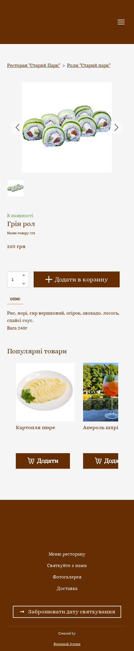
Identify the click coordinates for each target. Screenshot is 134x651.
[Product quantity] (16, 279)
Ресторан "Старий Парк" (33, 65)
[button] (23, 275)
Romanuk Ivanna (67, 644)
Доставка (67, 588)
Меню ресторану (67, 554)
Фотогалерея (67, 577)
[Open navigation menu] (121, 22)
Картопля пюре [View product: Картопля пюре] (35, 427)
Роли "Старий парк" (88, 65)
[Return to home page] (27, 22)
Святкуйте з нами (67, 565)
